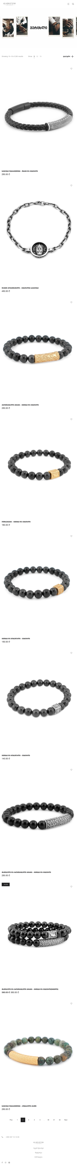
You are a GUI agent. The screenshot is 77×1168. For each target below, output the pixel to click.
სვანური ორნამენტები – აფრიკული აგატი (19, 1106)
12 (37, 56)
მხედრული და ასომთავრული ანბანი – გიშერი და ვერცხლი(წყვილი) (30, 989)
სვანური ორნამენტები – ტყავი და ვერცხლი (20, 171)
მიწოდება (38, 1157)
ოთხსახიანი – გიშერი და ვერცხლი (16, 522)
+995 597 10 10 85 (12, 1137)
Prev (11, 1120)
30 (48, 1120)
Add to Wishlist (71, 68)
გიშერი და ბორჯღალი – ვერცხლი (16, 639)
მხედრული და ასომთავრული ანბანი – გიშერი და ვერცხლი (26, 872)
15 (40, 56)
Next (65, 1120)
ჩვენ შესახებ (39, 1148)
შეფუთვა (38, 1153)
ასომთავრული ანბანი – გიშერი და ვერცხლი (20, 405)
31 (54, 1120)
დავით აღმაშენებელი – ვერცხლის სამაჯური (20, 288)
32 (60, 1120)
